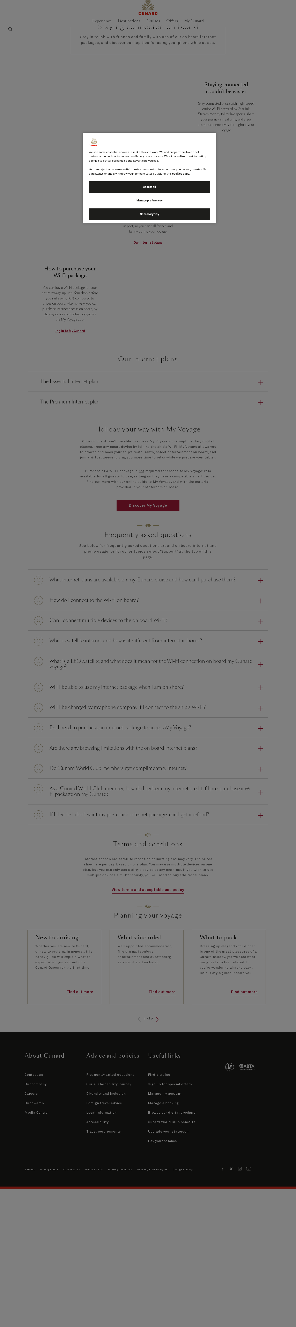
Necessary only (149, 214)
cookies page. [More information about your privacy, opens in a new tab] (181, 173)
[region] (149, 178)
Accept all (149, 187)
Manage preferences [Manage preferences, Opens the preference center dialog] (149, 200)
